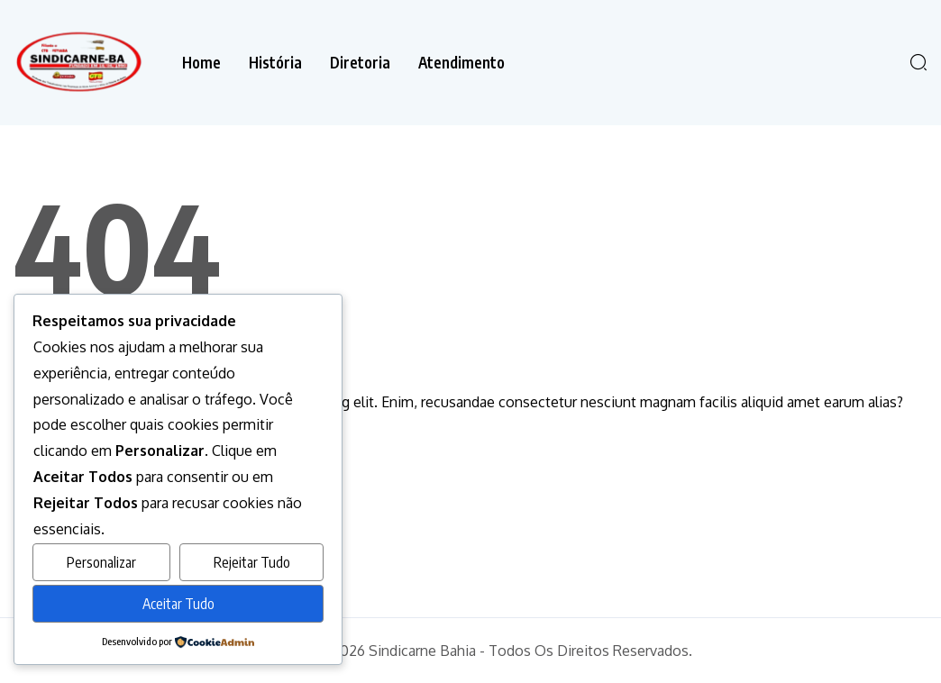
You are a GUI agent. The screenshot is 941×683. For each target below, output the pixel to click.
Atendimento (461, 62)
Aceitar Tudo (178, 604)
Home (201, 62)
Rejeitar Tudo (252, 562)
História (275, 62)
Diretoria (360, 62)
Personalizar (101, 562)
